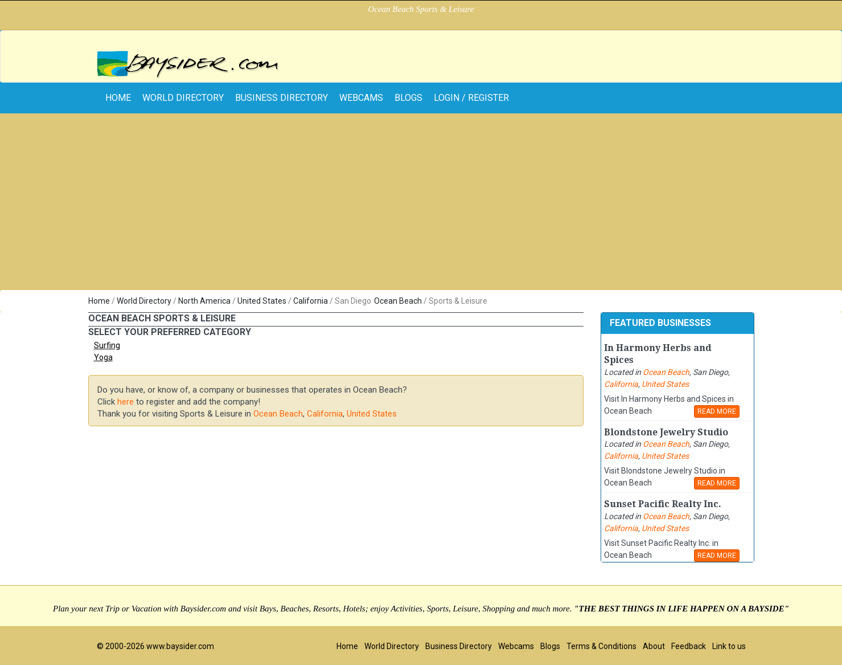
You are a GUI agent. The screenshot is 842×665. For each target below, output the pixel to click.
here (125, 402)
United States (261, 300)
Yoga (103, 357)
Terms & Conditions (601, 646)
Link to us (729, 646)
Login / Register (471, 97)
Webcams (361, 97)
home (118, 97)
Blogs (408, 97)
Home (99, 300)
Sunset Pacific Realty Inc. (662, 504)
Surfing (107, 345)
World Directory (183, 97)
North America (204, 300)
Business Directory (281, 97)
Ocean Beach (398, 300)
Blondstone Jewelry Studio (666, 432)
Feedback (688, 646)
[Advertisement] (421, 204)
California (310, 300)
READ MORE (716, 411)
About (654, 646)
